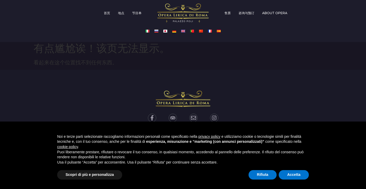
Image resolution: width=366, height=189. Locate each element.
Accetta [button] (293, 174)
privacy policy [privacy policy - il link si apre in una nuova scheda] (209, 136)
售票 (227, 13)
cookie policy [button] (67, 147)
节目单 (137, 13)
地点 (121, 13)
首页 (107, 13)
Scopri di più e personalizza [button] (90, 174)
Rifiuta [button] (262, 174)
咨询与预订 (246, 13)
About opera (274, 13)
